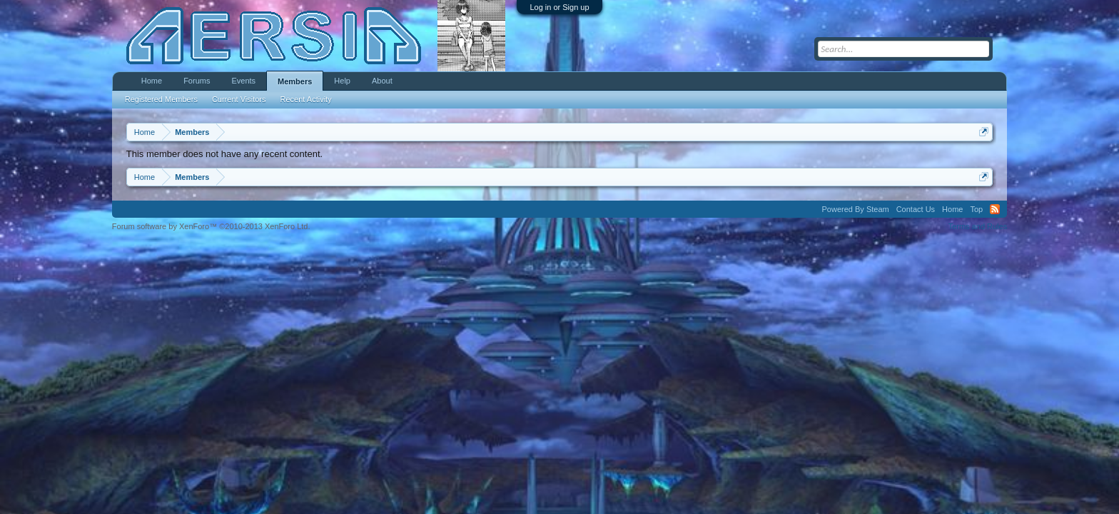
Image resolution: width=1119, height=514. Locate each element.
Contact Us (915, 209)
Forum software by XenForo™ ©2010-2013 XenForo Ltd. (211, 226)
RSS (995, 209)
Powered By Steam (855, 209)
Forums (196, 80)
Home (151, 80)
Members (295, 81)
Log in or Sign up (559, 7)
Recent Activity (306, 99)
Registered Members (161, 99)
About (382, 80)
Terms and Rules (978, 226)
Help (342, 80)
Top (976, 209)
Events (243, 80)
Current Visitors (239, 99)
